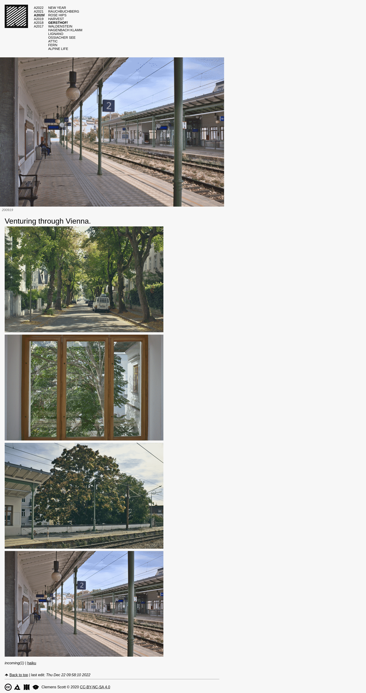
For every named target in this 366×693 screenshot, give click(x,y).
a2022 (39, 8)
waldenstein (60, 26)
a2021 (39, 11)
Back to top (18, 675)
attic (53, 41)
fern (52, 45)
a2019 (39, 19)
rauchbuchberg (63, 11)
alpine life (58, 49)
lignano (55, 34)
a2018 (39, 22)
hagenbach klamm (65, 30)
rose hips (57, 15)
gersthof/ (58, 22)
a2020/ (39, 15)
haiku (31, 663)
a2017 (39, 26)
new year (57, 8)
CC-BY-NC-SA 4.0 (95, 687)
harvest (56, 19)
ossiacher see (62, 37)
